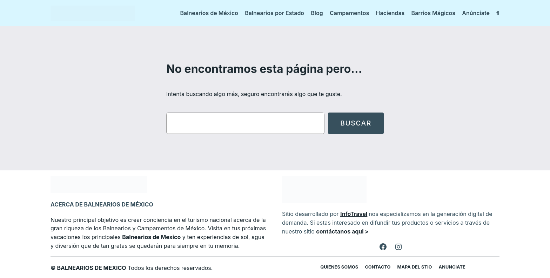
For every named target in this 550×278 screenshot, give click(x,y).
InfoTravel (350, 214)
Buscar (355, 123)
